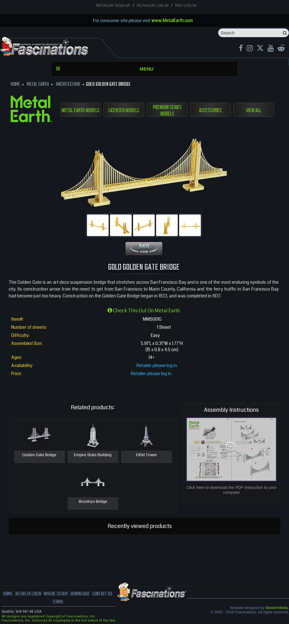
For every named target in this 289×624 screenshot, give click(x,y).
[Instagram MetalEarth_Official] (250, 49)
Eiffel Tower (146, 455)
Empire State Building (92, 455)
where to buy (56, 594)
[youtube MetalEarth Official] (271, 49)
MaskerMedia (277, 608)
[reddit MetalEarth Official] (281, 49)
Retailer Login (28, 594)
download (79, 594)
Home (7, 594)
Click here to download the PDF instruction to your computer (232, 490)
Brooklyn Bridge (93, 501)
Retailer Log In (152, 5)
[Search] (253, 32)
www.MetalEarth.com (172, 20)
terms (57, 602)
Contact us (102, 594)
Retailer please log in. (157, 365)
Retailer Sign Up (113, 5)
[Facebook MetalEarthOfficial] (241, 49)
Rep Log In (185, 5)
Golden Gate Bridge (39, 455)
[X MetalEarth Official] (260, 49)
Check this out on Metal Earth (143, 310)
